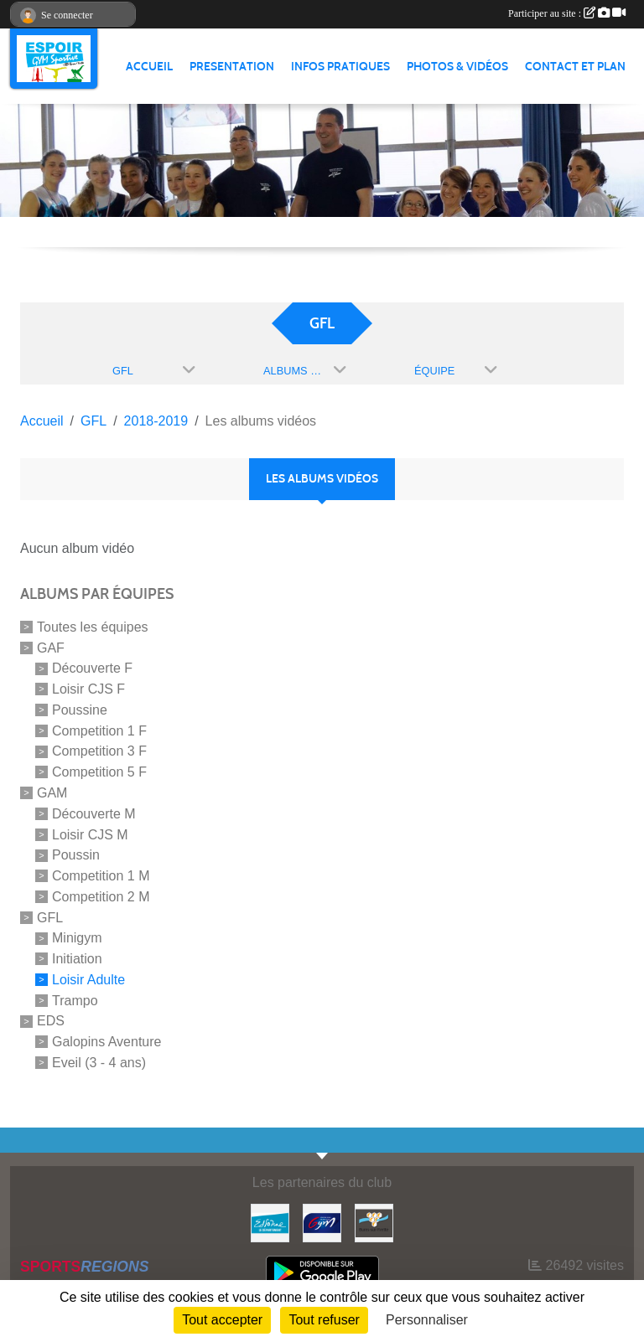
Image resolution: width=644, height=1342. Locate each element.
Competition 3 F (99, 751)
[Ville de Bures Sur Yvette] (374, 1222)
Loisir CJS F (88, 689)
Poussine (79, 710)
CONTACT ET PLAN (575, 66)
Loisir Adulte (88, 980)
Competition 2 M (101, 897)
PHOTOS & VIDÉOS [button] (457, 66)
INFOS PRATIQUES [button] (340, 66)
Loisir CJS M (90, 834)
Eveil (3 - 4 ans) (99, 1063)
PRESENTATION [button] (232, 66)
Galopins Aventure (106, 1042)
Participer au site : (567, 13)
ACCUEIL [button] (149, 66)
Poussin (76, 855)
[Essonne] (270, 1222)
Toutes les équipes (92, 627)
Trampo (75, 1000)
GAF (51, 647)
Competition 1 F (99, 730)
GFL (50, 917)
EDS (51, 1021)
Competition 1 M (101, 876)
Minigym (77, 938)
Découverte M (94, 814)
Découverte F (92, 668)
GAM (52, 793)
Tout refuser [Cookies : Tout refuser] (323, 1320)
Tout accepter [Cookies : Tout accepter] (222, 1320)
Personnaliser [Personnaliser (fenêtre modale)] (427, 1320)
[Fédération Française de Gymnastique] (322, 1222)
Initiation (77, 959)
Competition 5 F (99, 772)
